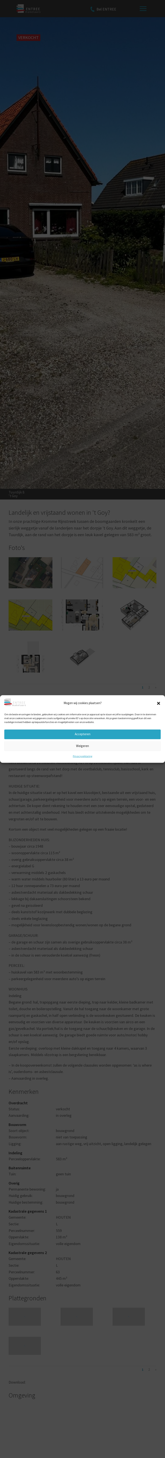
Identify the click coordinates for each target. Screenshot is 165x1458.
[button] (158, 703)
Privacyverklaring (82, 756)
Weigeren (82, 746)
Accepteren (82, 734)
